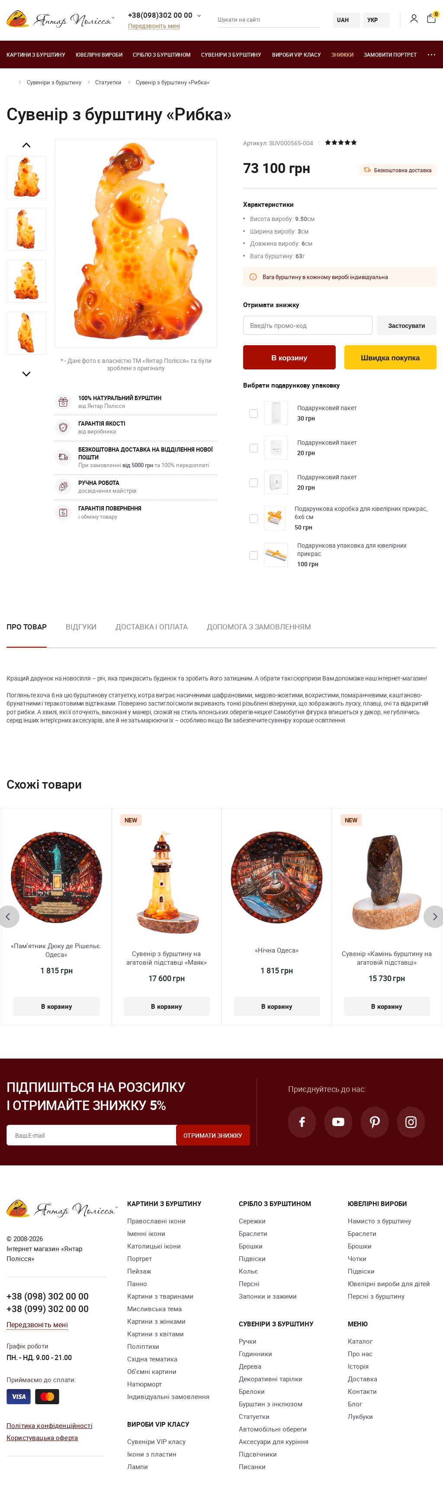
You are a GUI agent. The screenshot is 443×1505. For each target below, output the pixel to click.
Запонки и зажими (268, 1296)
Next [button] (26, 374)
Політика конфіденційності (49, 1425)
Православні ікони (156, 1220)
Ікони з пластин (152, 1454)
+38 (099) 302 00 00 (47, 1309)
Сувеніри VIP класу (156, 1441)
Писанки (252, 1466)
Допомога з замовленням (259, 627)
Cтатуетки (108, 82)
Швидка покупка (390, 358)
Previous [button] (26, 145)
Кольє (248, 1271)
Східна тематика (152, 1358)
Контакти (362, 1391)
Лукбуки (360, 1416)
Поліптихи (143, 1346)
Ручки (248, 1341)
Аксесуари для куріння (273, 1441)
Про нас (360, 1353)
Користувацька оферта (42, 1437)
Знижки (342, 54)
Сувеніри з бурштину (231, 54)
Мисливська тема (154, 1308)
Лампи (137, 1466)
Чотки (357, 1258)
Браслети (253, 1233)
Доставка (362, 1378)
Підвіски (252, 1258)
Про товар (26, 627)
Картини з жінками (156, 1321)
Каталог (360, 1341)
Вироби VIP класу (296, 54)
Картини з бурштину (35, 54)
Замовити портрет (390, 54)
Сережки (252, 1220)
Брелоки (252, 1391)
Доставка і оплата (151, 627)
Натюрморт (144, 1384)
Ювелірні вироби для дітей (389, 1283)
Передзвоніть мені (154, 26)
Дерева (250, 1366)
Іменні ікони (146, 1233)
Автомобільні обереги (273, 1429)
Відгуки (81, 627)
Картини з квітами (155, 1333)
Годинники (255, 1353)
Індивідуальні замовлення (168, 1396)
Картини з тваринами (160, 1296)
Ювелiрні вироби (99, 54)
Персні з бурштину (376, 1296)
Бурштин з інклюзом (270, 1403)
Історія (358, 1366)
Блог (355, 1403)
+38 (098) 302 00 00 (47, 1296)
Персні (249, 1283)
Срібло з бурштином (162, 54)
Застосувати (406, 325)
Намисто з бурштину (379, 1220)
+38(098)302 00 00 (160, 15)
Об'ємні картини (152, 1371)
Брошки (251, 1246)
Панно (137, 1283)
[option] (26, 177)
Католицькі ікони (154, 1246)
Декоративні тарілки (270, 1378)
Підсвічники (258, 1454)
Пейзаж (139, 1271)
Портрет (139, 1258)
